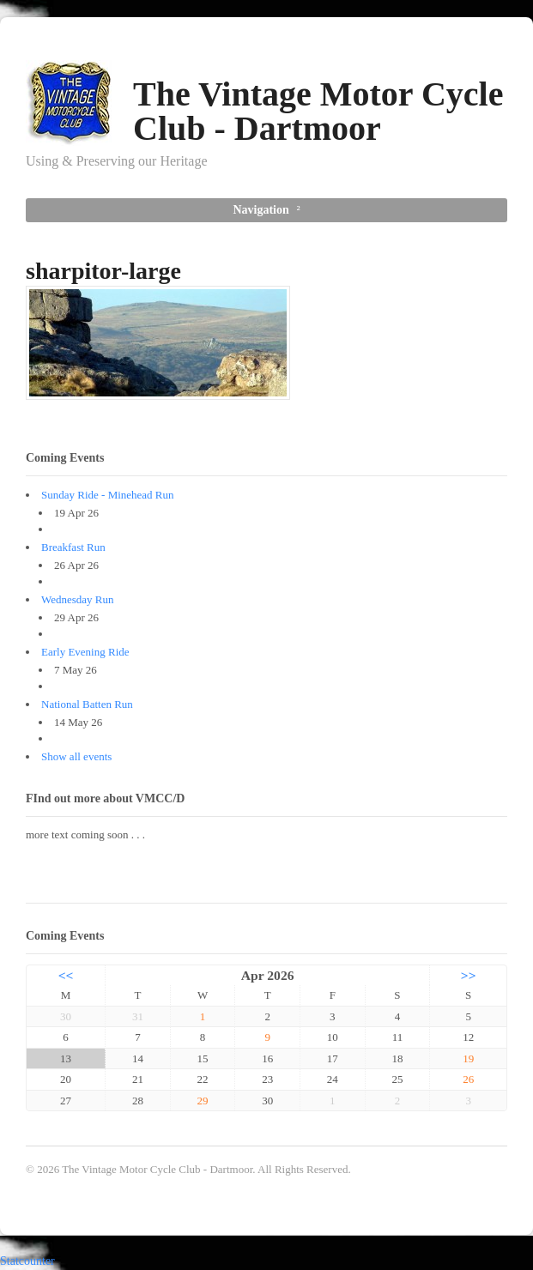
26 (468, 1079)
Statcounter (27, 1261)
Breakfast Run (73, 547)
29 (203, 1100)
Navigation (260, 209)
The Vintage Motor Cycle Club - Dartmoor (318, 111)
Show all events (76, 756)
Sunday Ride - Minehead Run (107, 494)
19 (468, 1058)
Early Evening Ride (85, 651)
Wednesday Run (77, 599)
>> (468, 975)
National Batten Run (87, 704)
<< (66, 975)
